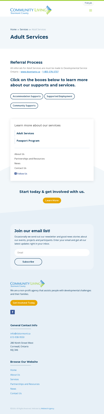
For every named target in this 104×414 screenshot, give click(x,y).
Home (13, 370)
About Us (19, 154)
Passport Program (28, 140)
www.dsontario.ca (30, 71)
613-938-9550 (17, 337)
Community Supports (24, 105)
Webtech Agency (47, 408)
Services (14, 379)
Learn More (52, 200)
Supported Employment (59, 96)
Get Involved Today (24, 303)
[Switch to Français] (88, 3)
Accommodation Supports (27, 96)
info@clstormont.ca (20, 333)
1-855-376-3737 (50, 71)
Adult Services (25, 133)
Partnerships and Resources (29, 158)
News (17, 163)
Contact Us (20, 168)
